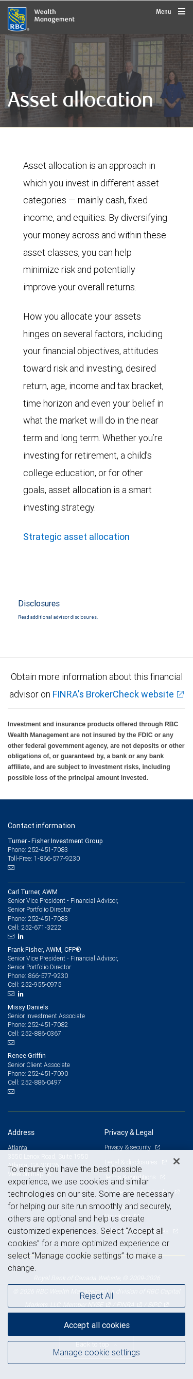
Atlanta (17, 1147)
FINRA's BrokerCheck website (113, 694)
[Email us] (12, 867)
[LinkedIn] (22, 936)
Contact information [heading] (41, 825)
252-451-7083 (48, 918)
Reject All (96, 1295)
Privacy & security (128, 1147)
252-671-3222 (41, 927)
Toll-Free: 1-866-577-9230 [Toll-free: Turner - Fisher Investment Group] (44, 858)
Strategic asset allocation (76, 537)
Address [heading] (21, 1132)
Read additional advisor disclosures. (58, 617)
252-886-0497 (41, 1082)
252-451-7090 (48, 1073)
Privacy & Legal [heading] (128, 1132)
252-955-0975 (41, 984)
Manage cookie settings (96, 1352)
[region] (96, 1264)
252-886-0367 (41, 1033)
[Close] (176, 1161)
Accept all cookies (97, 1325)
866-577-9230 (48, 975)
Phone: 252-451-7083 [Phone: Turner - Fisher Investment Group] (38, 849)
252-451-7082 (48, 1024)
